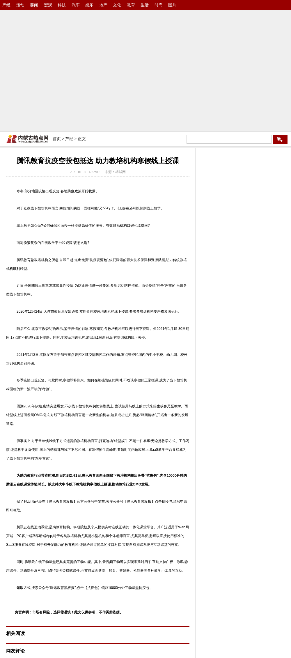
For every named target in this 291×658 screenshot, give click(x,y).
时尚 (159, 5)
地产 (103, 5)
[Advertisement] (54, 69)
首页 (57, 139)
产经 (6, 5)
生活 (145, 5)
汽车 (76, 5)
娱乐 (89, 5)
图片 (172, 5)
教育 (131, 5)
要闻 (34, 5)
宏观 (48, 5)
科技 (62, 5)
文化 (117, 5)
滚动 (20, 5)
